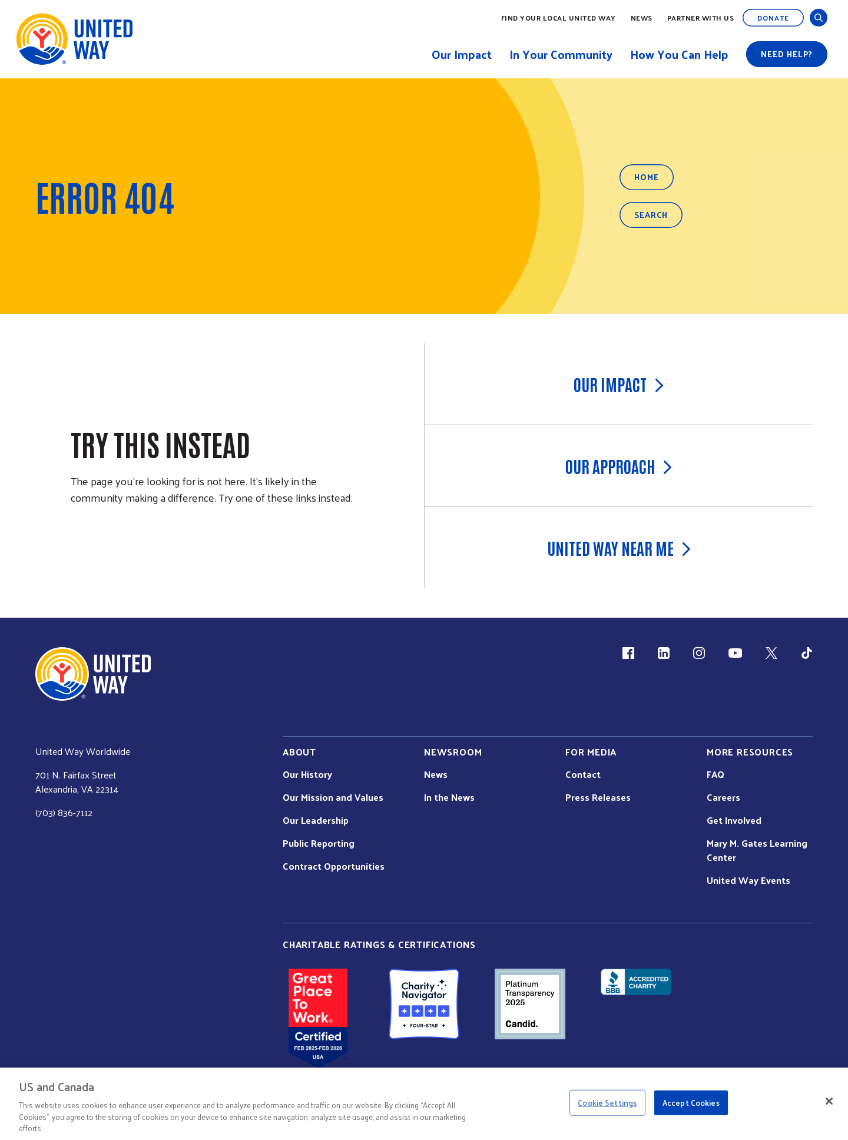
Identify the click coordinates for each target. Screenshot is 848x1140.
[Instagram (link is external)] (699, 653)
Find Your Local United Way (558, 18)
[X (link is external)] (771, 653)
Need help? (787, 54)
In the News (449, 797)
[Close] (829, 1101)
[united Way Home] (93, 674)
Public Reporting (319, 843)
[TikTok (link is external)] (807, 653)
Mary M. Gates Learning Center (757, 850)
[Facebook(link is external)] (628, 653)
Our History (307, 774)
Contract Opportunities (334, 866)
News (641, 18)
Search (651, 214)
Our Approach (618, 465)
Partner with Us (700, 18)
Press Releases (598, 797)
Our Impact (619, 384)
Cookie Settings (607, 1102)
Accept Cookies (691, 1102)
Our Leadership (316, 820)
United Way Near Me (619, 547)
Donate (773, 17)
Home (646, 177)
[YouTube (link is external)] (735, 653)
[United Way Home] (73, 39)
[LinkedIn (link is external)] (664, 653)
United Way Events (748, 880)
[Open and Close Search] (818, 17)
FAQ (715, 774)
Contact (583, 774)
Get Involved (734, 820)
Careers (723, 797)
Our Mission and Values (333, 797)
